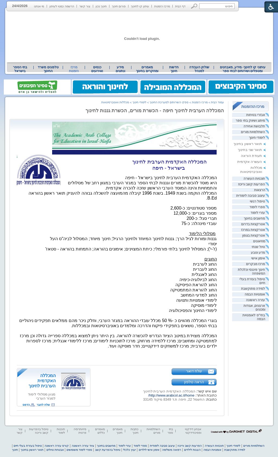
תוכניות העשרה (254, 179)
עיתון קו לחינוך (140, 6)
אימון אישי (258, 258)
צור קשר (84, 6)
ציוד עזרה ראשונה (83, 445)
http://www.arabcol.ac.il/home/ (171, 395)
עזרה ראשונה (255, 300)
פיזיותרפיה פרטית (80, 430)
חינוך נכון (101, 6)
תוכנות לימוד (61, 430)
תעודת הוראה (251, 156)
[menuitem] (242, 69)
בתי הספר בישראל (20, 69)
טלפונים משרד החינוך (48, 69)
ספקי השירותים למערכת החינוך (169, 102)
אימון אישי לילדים (149, 449)
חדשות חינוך (174, 69)
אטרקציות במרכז (253, 230)
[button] (194, 6)
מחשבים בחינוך (254, 218)
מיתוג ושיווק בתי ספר (250, 121)
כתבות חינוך (134, 430)
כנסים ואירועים (97, 69)
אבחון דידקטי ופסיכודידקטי (193, 430)
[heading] (134, 153)
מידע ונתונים (120, 69)
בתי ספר (170, 430)
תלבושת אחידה (254, 126)
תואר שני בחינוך (250, 150)
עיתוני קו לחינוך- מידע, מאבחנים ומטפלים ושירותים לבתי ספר (243, 69)
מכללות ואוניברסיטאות (251, 170)
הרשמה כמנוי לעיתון (61, 6)
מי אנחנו (39, 6)
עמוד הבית (217, 102)
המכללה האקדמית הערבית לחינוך (42, 380)
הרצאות (259, 190)
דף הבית (180, 6)
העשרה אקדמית (249, 162)
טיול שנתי (258, 247)
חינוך (15, 449)
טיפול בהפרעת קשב (107, 449)
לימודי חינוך (257, 138)
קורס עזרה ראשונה (57, 445)
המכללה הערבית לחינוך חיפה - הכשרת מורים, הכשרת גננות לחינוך (155, 110)
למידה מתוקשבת (253, 289)
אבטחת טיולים (55, 449)
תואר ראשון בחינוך (247, 144)
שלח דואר (194, 371)
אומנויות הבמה (255, 294)
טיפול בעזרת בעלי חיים (28, 445)
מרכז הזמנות (162, 6)
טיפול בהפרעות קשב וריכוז (38, 430)
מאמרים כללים (100, 430)
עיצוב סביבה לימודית (250, 196)
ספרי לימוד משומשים (79, 449)
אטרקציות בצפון (253, 235)
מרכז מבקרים (255, 264)
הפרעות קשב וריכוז (251, 184)
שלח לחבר (43, 404)
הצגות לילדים (192, 449)
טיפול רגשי (257, 201)
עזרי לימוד (258, 213)
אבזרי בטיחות (255, 115)
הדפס (26, 404)
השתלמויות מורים (253, 132)
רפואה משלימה (171, 449)
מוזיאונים (259, 241)
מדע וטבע (258, 253)
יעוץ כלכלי (129, 449)
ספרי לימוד (257, 207)
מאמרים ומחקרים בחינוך (147, 69)
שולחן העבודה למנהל (199, 69)
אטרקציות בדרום (253, 224)
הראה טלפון (194, 382)
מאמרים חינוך (117, 430)
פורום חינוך (119, 6)
